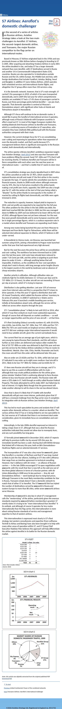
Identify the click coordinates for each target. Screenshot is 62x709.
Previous (7, 688)
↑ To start (7, 684)
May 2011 (54, 22)
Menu (5, 15)
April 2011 (25, 154)
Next (6, 692)
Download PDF (7, 679)
